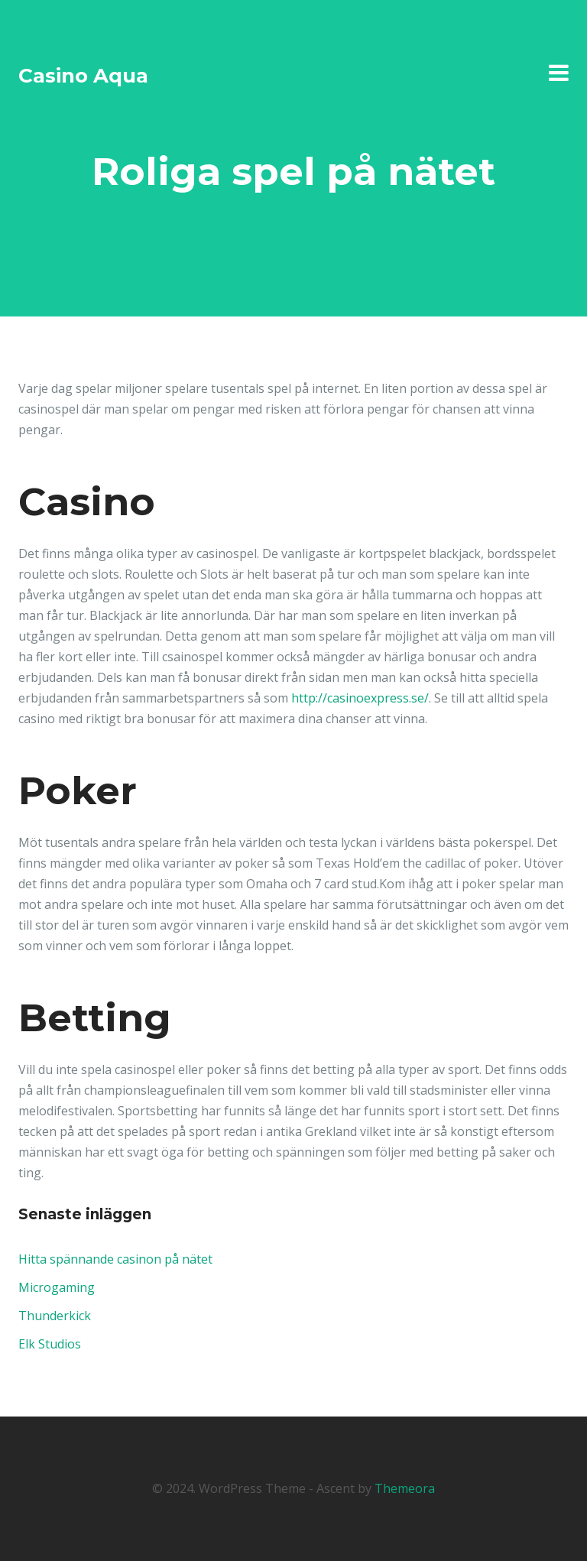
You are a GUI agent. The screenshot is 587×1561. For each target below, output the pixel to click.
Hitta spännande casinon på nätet (115, 1259)
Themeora (405, 1488)
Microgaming (56, 1287)
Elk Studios (49, 1343)
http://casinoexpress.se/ (360, 698)
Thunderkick (54, 1315)
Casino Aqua (83, 75)
